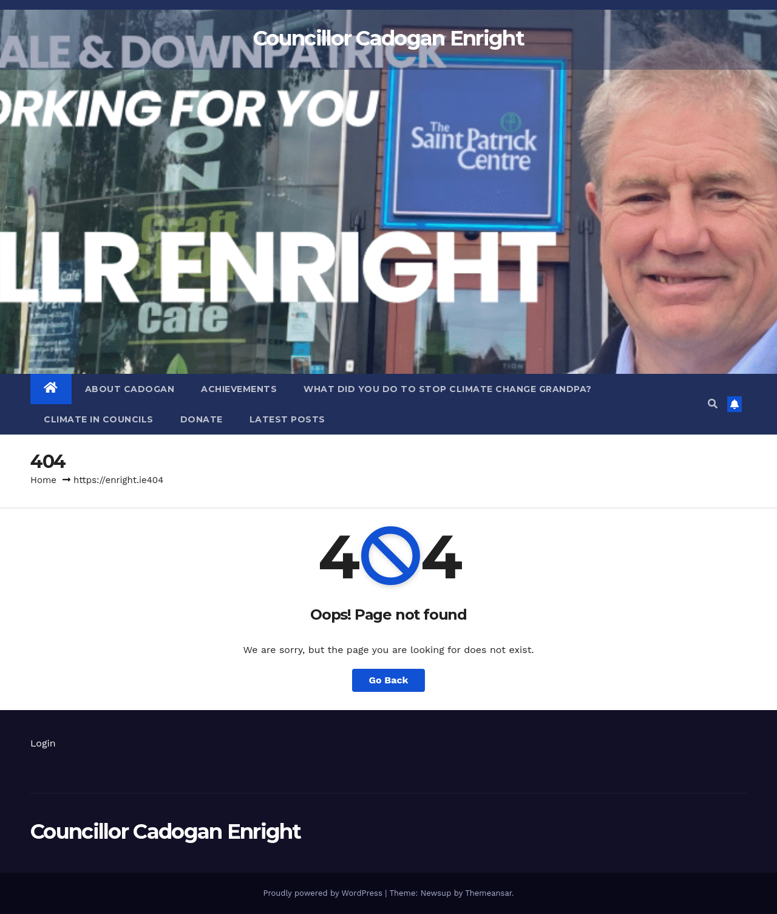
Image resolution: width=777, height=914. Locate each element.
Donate (201, 419)
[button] (713, 404)
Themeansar (488, 893)
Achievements (239, 389)
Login (43, 743)
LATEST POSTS (287, 419)
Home (43, 480)
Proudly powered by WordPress (324, 893)
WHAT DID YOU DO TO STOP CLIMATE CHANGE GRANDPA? (448, 389)
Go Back (389, 680)
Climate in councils (99, 419)
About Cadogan (130, 389)
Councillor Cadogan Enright (388, 38)
